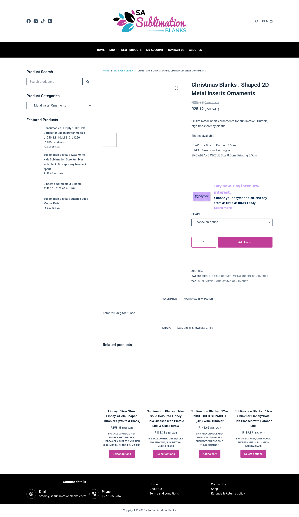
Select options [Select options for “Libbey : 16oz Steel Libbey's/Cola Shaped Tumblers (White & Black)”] (122, 454)
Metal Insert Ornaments (250, 276)
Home (101, 49)
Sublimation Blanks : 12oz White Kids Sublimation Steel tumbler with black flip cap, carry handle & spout (65, 162)
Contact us (176, 49)
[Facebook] (29, 21)
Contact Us (218, 484)
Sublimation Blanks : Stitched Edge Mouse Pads (66, 201)
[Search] (256, 21)
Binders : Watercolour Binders (63, 184)
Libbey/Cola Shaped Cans (119, 441)
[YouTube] (50, 21)
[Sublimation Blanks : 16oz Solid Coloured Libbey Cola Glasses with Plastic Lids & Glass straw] (166, 378)
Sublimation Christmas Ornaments (223, 281)
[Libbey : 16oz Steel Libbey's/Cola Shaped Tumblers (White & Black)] (122, 378)
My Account (154, 49)
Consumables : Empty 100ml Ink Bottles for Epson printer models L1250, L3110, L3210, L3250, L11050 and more (64, 135)
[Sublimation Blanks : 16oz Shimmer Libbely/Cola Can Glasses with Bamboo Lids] (253, 378)
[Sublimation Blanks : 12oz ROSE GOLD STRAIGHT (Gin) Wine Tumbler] (209, 378)
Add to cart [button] (210, 454)
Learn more (223, 208)
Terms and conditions (164, 493)
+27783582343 (112, 496)
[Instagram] (36, 21)
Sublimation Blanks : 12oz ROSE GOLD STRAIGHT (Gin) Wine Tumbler (209, 416)
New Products (131, 49)
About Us (195, 49)
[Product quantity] (203, 242)
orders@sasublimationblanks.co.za (63, 496)
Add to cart (245, 242)
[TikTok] (43, 21)
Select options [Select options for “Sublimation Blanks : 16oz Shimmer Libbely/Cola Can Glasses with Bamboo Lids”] (253, 454)
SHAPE (196, 214)
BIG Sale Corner (220, 276)
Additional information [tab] (198, 298)
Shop (113, 49)
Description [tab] (169, 298)
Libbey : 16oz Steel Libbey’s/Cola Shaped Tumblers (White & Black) (121, 416)
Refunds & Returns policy (228, 493)
